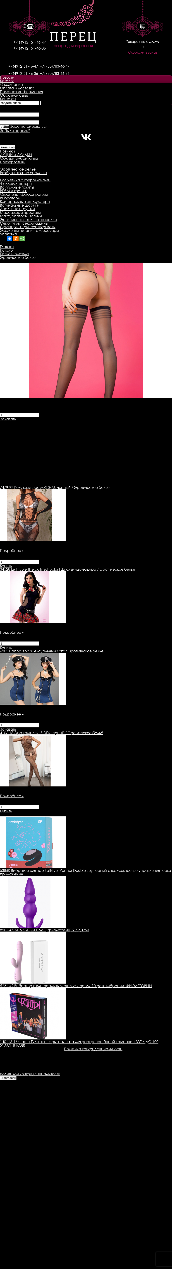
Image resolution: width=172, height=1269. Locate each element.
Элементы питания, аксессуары (29, 230)
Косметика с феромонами (25, 180)
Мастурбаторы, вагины (21, 216)
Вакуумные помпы (17, 187)
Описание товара (16, 422)
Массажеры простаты (20, 212)
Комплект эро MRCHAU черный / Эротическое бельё (55, 487)
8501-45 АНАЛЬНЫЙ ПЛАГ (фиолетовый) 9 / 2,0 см (44, 930)
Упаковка (8, 234)
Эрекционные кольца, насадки (28, 219)
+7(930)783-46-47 (54, 66)
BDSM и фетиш (13, 191)
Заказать (8, 419)
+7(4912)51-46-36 (23, 73)
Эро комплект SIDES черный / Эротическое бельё (51, 733)
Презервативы (12, 162)
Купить (6, 565)
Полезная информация (21, 91)
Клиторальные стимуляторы (25, 201)
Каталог (7, 81)
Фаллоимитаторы (16, 183)
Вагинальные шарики (19, 205)
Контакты (8, 99)
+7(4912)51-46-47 (23, 66)
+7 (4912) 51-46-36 (29, 48)
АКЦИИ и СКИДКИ (16, 155)
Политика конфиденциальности (93, 1049)
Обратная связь (14, 95)
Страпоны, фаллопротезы (24, 194)
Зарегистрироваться (28, 126)
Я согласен (8, 1078)
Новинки (7, 151)
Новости (7, 77)
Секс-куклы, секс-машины (24, 223)
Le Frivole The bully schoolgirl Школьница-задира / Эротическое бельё (67, 569)
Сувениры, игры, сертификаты (27, 227)
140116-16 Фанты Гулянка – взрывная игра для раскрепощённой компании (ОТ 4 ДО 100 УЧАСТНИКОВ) (79, 1043)
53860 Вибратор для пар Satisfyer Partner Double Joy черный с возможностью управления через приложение (85, 872)
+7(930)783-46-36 (54, 73)
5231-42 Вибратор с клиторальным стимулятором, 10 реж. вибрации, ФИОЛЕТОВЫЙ (76, 986)
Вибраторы (10, 198)
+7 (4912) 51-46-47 (29, 42)
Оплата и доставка (17, 88)
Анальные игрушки (17, 209)
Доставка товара (53, 422)
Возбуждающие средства (23, 173)
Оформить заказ (142, 52)
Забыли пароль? (15, 130)
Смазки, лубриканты (19, 158)
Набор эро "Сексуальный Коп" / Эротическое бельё (51, 651)
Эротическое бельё (18, 169)
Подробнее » (12, 550)
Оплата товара (87, 422)
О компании (11, 84)
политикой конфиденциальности (30, 1074)
